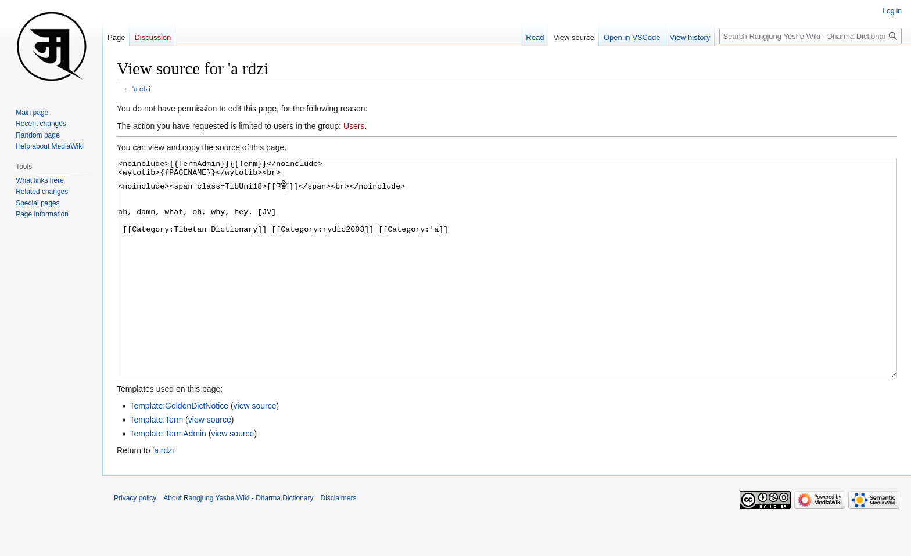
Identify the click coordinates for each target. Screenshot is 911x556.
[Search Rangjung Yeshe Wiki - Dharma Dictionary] (810, 36)
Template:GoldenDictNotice (179, 449)
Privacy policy (135, 541)
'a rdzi (141, 88)
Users (354, 126)
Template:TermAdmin (168, 477)
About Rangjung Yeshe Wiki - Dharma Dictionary (238, 541)
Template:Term (156, 463)
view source (255, 449)
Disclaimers (339, 541)
